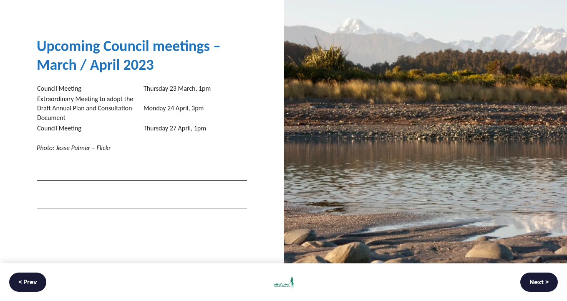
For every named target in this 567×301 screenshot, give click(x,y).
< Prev (27, 282)
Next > (539, 282)
